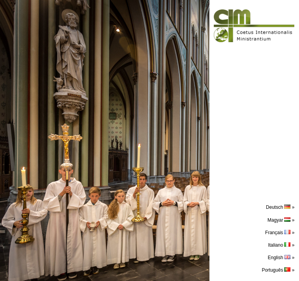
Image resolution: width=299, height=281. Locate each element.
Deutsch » (280, 207)
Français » (279, 232)
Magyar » (280, 220)
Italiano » (281, 245)
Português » (278, 270)
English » (281, 257)
